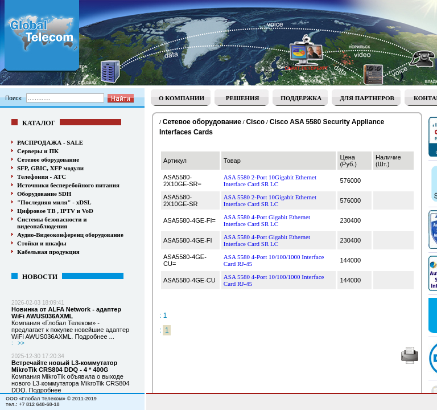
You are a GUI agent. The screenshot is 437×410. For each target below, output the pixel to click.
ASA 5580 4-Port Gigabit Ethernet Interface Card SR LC (267, 220)
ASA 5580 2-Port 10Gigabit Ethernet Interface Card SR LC (270, 180)
